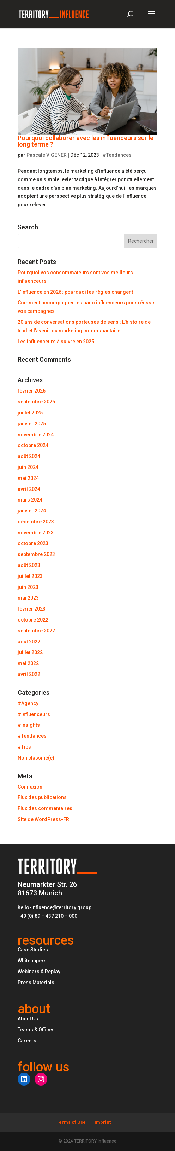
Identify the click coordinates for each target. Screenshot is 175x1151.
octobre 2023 (33, 543)
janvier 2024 (32, 511)
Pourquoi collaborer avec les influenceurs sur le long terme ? (85, 141)
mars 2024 (30, 500)
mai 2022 (28, 663)
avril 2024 (29, 489)
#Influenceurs (34, 714)
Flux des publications (42, 797)
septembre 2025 (36, 402)
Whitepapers (32, 960)
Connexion (30, 787)
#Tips (24, 747)
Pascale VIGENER (46, 155)
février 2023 (32, 609)
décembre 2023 (36, 522)
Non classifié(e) (36, 758)
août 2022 (29, 642)
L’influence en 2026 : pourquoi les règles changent (75, 292)
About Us (28, 1018)
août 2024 (29, 456)
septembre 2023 (36, 554)
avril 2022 (29, 674)
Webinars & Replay (39, 971)
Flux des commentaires (45, 808)
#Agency (28, 703)
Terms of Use (71, 1122)
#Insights (29, 725)
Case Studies (33, 949)
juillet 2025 (30, 413)
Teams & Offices (36, 1029)
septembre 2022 (36, 631)
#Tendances (117, 155)
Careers (27, 1040)
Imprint (103, 1122)
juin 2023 (28, 587)
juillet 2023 (30, 576)
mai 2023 (28, 598)
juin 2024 (28, 467)
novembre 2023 (36, 533)
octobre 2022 (33, 620)
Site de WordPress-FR (43, 819)
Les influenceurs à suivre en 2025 (56, 341)
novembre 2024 (36, 434)
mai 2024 (28, 478)
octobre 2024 (33, 445)
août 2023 (29, 565)
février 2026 (32, 391)
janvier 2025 (32, 423)
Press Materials (36, 982)
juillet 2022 (30, 652)
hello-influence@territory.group (54, 907)
